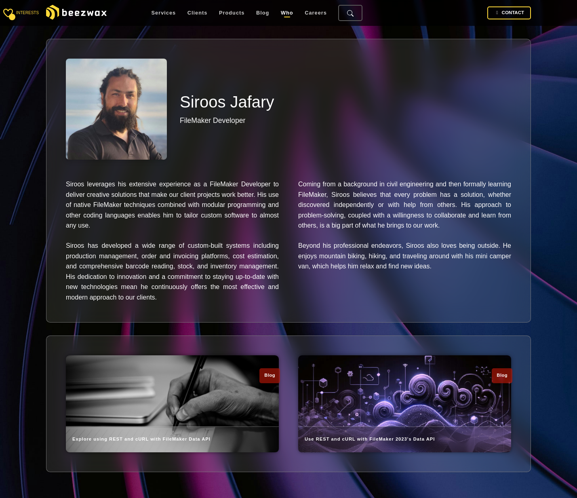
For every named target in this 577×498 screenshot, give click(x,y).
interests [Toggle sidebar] (27, 13)
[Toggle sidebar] (8, 13)
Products (231, 13)
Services (164, 13)
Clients (197, 13)
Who (287, 13)
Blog (262, 13)
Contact (509, 12)
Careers (316, 13)
